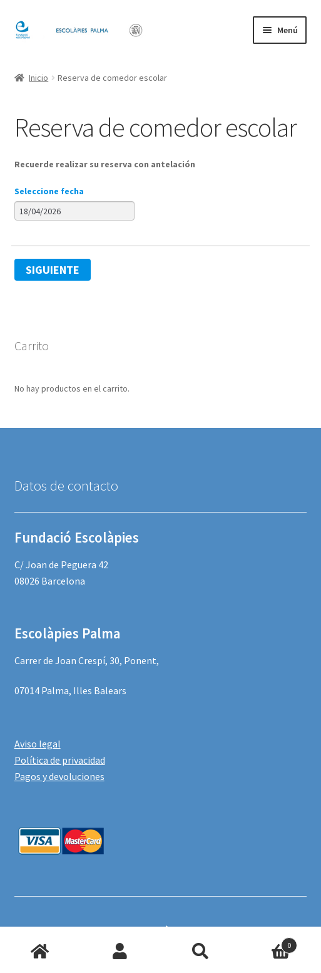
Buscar (201, 951)
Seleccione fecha (49, 191)
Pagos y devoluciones (59, 776)
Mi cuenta (120, 951)
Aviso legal (37, 743)
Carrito (269, 943)
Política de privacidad (59, 760)
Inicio (38, 77)
